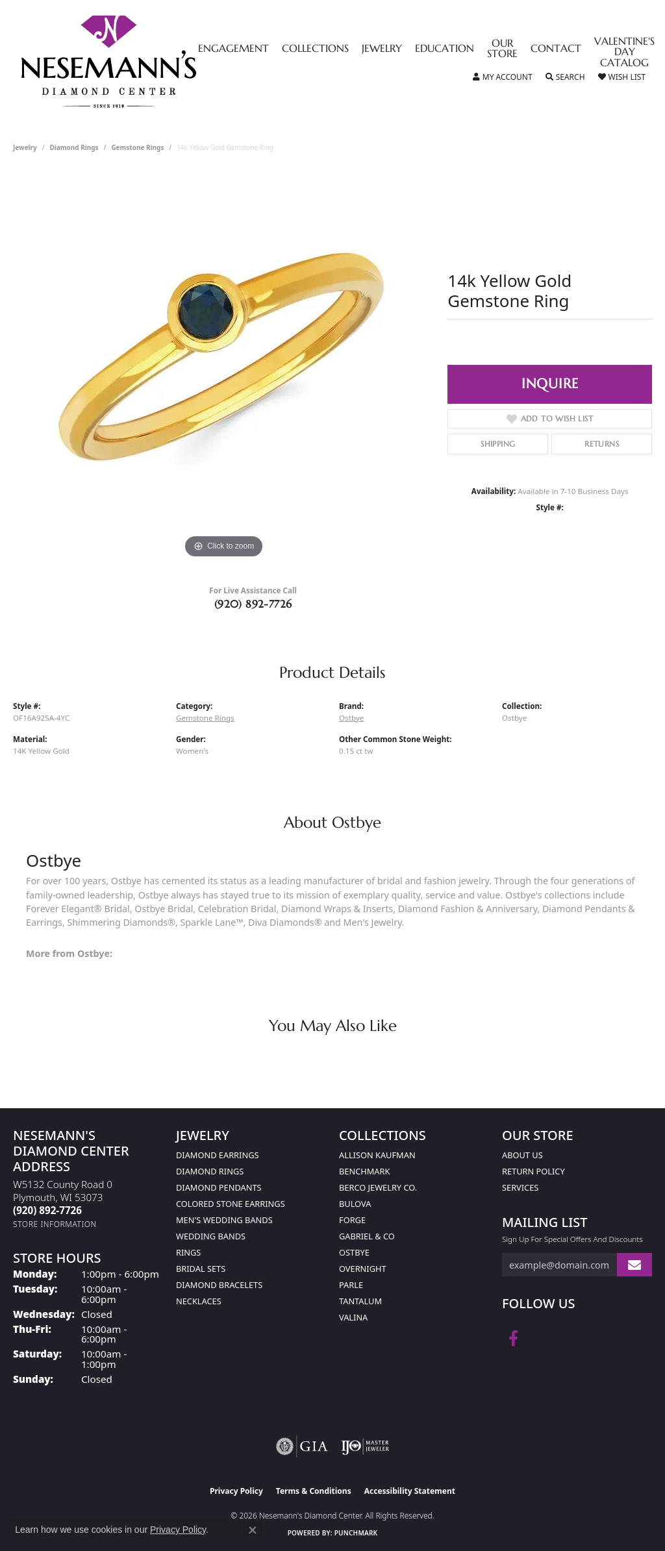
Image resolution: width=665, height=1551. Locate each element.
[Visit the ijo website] (365, 1446)
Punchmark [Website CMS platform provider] (356, 1532)
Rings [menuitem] (188, 1252)
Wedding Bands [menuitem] (210, 1236)
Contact (556, 49)
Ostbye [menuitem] (354, 1252)
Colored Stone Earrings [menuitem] (230, 1204)
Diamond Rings (74, 147)
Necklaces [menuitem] (198, 1301)
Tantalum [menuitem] (360, 1301)
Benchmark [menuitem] (364, 1171)
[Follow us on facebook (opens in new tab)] (513, 1338)
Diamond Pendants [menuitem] (219, 1187)
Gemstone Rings (137, 147)
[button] (503, 77)
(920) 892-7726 (253, 603)
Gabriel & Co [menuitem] (367, 1236)
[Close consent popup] (253, 1530)
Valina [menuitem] (353, 1317)
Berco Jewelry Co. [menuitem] (378, 1187)
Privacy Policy (236, 1490)
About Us (522, 1155)
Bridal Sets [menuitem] (200, 1268)
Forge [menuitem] (352, 1220)
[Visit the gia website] (302, 1446)
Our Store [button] (502, 49)
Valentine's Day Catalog (624, 52)
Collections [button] (315, 49)
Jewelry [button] (382, 49)
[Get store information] (55, 1224)
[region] (224, 367)
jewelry (25, 147)
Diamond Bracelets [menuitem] (219, 1285)
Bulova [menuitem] (355, 1204)
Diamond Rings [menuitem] (210, 1171)
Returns (601, 444)
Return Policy (533, 1171)
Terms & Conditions (313, 1490)
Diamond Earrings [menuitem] (217, 1155)
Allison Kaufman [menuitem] (377, 1155)
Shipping (498, 444)
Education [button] (444, 49)
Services (520, 1187)
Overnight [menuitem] (362, 1268)
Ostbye (351, 718)
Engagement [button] (233, 49)
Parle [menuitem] (351, 1285)
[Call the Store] (47, 1210)
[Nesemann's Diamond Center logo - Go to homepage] (149, 61)
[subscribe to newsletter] (634, 1265)
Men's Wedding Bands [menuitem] (224, 1220)
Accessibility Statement (409, 1490)
